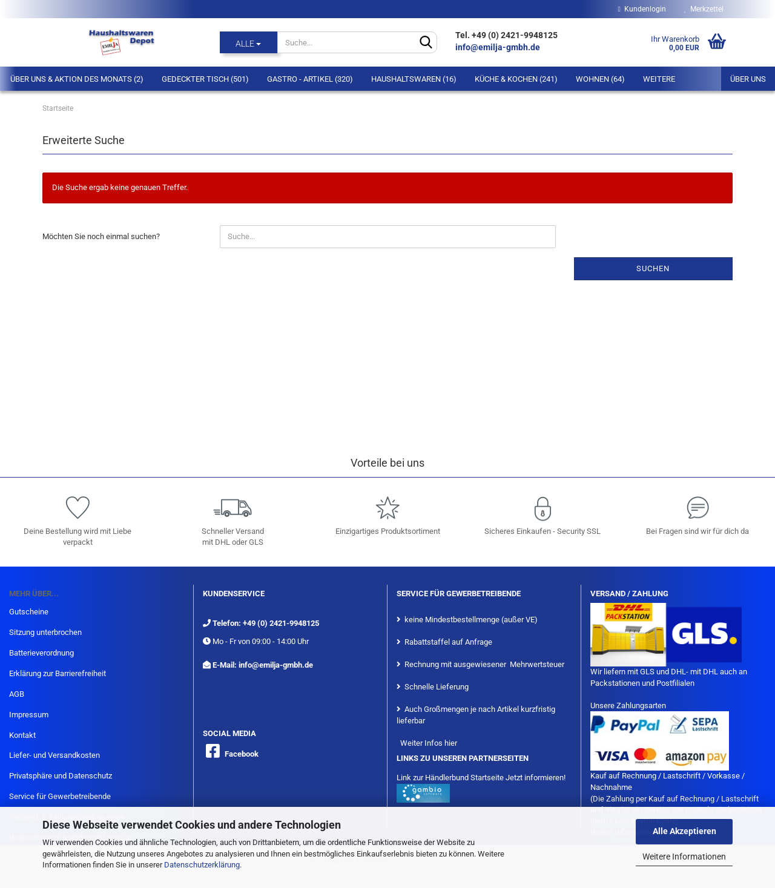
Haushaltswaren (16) (414, 79)
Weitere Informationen (684, 856)
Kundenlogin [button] (642, 9)
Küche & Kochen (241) (516, 79)
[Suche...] (248, 42)
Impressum (28, 714)
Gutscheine (28, 611)
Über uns (748, 79)
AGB (16, 694)
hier (450, 743)
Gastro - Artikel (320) (310, 79)
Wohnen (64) (600, 79)
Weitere (659, 79)
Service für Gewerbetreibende (60, 796)
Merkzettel (704, 9)
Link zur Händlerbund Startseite (450, 777)
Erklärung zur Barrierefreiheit (57, 673)
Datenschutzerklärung (202, 864)
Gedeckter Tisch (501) (205, 79)
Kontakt (22, 735)
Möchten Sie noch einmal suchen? (101, 236)
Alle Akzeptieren (684, 831)
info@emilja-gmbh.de (498, 47)
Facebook (242, 753)
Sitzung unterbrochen (45, 632)
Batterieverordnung (41, 652)
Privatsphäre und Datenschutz (60, 775)
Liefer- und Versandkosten (54, 755)
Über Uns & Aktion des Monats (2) (76, 79)
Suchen (653, 268)
